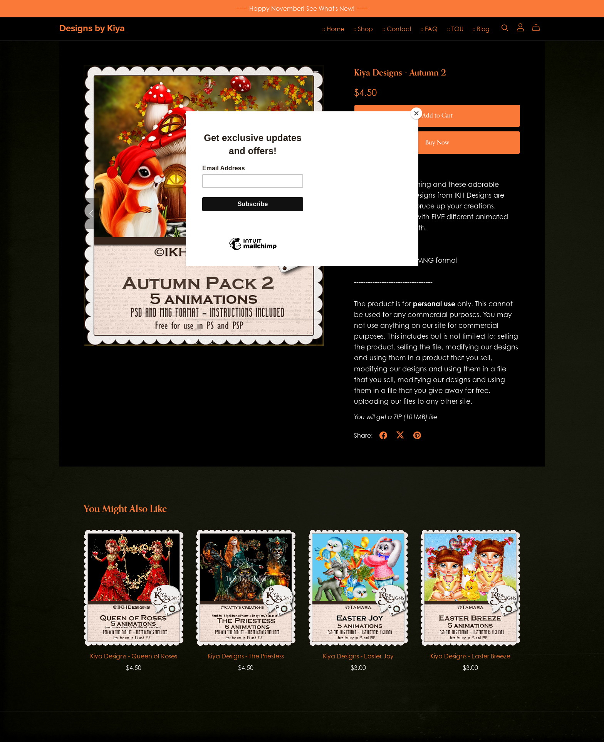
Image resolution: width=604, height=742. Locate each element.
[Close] (416, 113)
